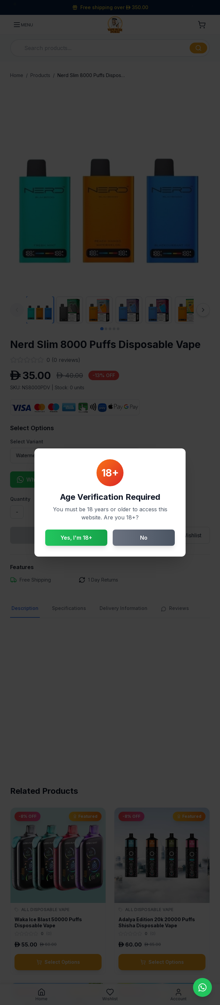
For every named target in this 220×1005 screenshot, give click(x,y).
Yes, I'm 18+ (76, 537)
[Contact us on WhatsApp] (202, 987)
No (143, 537)
